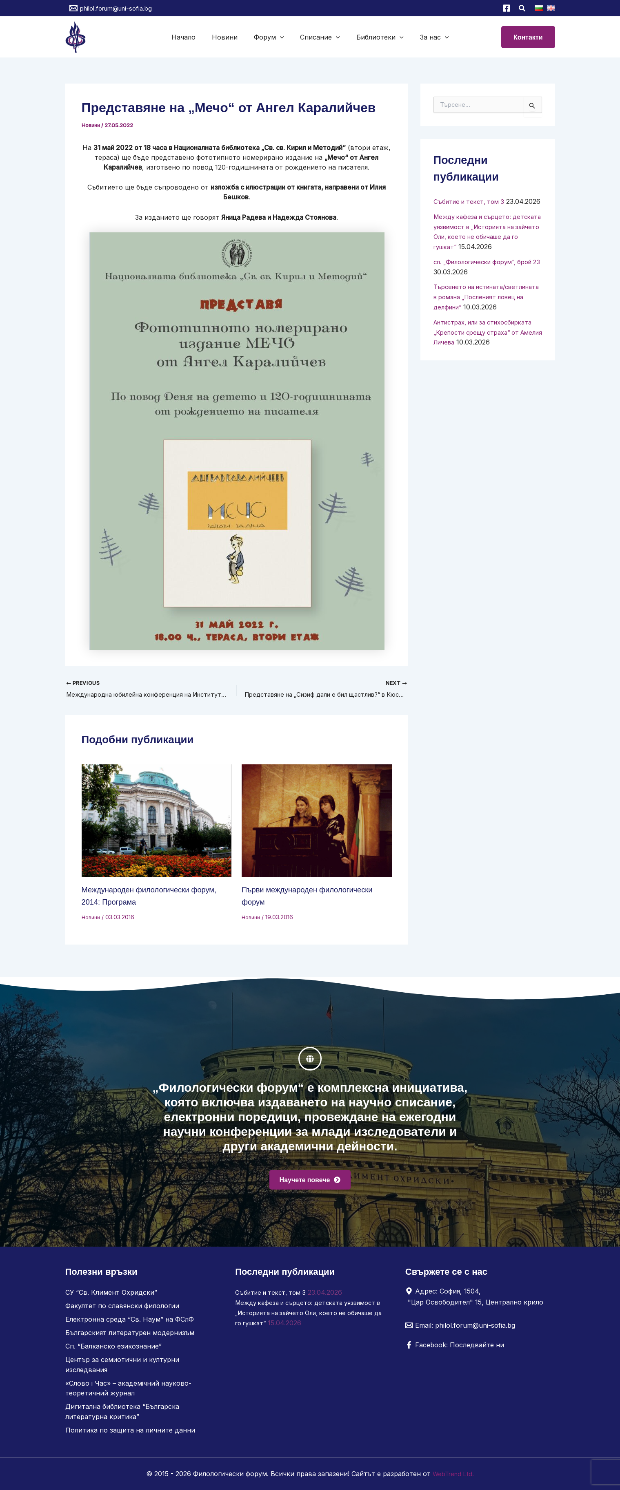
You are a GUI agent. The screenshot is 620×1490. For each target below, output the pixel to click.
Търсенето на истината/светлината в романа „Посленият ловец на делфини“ (485, 314)
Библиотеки (375, 37)
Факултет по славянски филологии (122, 1310)
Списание (318, 37)
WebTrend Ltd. (453, 1474)
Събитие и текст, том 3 (471, 201)
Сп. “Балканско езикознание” (113, 1349)
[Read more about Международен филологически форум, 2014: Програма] (157, 821)
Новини (229, 37)
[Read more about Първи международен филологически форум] (317, 821)
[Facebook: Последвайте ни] (454, 1349)
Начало (192, 37)
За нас (426, 37)
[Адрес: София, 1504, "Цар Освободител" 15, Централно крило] (477, 1301)
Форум (271, 37)
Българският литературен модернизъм (129, 1336)
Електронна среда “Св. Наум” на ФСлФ (129, 1323)
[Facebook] (506, 8)
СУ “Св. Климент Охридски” (111, 1297)
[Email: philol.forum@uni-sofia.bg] (460, 1329)
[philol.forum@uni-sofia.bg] (110, 8)
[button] (522, 9)
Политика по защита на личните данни (130, 1430)
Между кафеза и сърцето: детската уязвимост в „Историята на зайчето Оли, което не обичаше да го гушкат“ (303, 1316)
